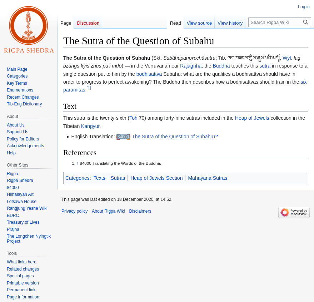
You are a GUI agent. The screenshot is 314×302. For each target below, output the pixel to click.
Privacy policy (74, 211)
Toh (133, 118)
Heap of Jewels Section (156, 178)
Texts (99, 178)
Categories (77, 178)
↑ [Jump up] (77, 163)
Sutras (118, 178)
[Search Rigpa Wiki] (279, 22)
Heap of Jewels (252, 118)
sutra (264, 66)
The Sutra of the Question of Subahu (172, 136)
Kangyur (90, 126)
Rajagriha (190, 66)
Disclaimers (140, 211)
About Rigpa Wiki (108, 211)
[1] (88, 88)
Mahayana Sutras (207, 178)
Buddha (221, 66)
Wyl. (287, 58)
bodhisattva (149, 74)
